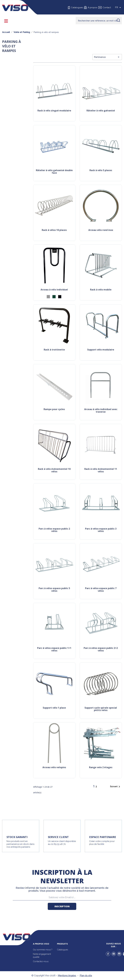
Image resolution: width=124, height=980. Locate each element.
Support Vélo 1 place (54, 708)
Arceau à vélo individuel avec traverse (100, 410)
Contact (107, 7)
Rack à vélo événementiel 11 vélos (100, 470)
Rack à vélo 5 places (101, 170)
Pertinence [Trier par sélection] (107, 57)
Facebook (108, 953)
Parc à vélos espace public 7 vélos (100, 589)
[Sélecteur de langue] (118, 7)
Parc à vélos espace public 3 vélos (100, 530)
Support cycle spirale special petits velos (101, 709)
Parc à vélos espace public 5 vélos (54, 589)
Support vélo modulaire (100, 349)
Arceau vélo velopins (54, 767)
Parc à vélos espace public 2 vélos (54, 530)
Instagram (119, 953)
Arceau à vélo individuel (54, 289)
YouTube (113, 953)
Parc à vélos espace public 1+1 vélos (54, 649)
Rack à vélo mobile (100, 289)
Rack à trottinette (54, 349)
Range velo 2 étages (100, 767)
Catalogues (77, 7)
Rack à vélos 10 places (54, 230)
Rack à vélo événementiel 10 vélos (54, 470)
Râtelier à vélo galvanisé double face (54, 171)
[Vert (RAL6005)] (54, 296)
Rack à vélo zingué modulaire (54, 110)
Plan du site (86, 975)
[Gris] (48, 296)
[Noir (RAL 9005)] (59, 296)
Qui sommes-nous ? (42, 949)
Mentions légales (67, 975)
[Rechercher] (99, 20)
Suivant (115, 786)
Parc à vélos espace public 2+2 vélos (101, 649)
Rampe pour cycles (54, 409)
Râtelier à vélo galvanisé (101, 110)
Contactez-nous (40, 961)
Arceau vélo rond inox (100, 230)
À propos (92, 7)
